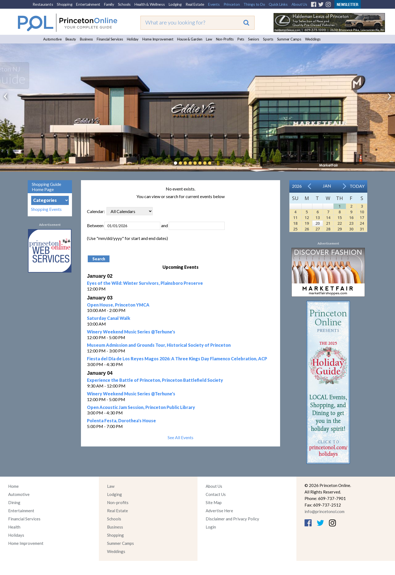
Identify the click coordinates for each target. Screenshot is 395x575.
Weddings (313, 39)
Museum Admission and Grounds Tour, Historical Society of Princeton (159, 345)
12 (307, 217)
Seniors (253, 39)
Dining (14, 502)
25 (295, 229)
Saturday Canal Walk (108, 318)
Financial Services (110, 39)
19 (307, 223)
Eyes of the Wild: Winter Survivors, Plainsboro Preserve (145, 283)
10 (362, 211)
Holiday (133, 39)
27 (317, 229)
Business (86, 39)
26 (307, 229)
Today (357, 186)
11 (295, 217)
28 (328, 229)
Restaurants (43, 4)
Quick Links (278, 4)
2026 (297, 186)
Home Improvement (157, 39)
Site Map (214, 502)
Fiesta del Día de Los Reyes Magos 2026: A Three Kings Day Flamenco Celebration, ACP (177, 358)
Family (109, 4)
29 (339, 229)
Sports (268, 39)
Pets (240, 39)
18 (295, 223)
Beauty (70, 39)
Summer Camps (289, 39)
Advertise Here (219, 510)
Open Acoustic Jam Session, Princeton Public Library (141, 407)
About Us (299, 4)
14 (328, 217)
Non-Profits (225, 39)
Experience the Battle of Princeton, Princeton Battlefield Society (155, 380)
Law (209, 39)
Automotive (52, 39)
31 (362, 229)
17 (362, 217)
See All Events (180, 437)
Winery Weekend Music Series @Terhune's (131, 331)
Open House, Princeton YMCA (118, 304)
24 (362, 223)
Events (214, 4)
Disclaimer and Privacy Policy (232, 518)
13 (317, 217)
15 (339, 217)
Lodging (175, 4)
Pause (217, 163)
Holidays (16, 535)
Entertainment (88, 4)
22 (339, 223)
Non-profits (117, 502)
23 (351, 223)
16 (351, 217)
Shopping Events (46, 209)
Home (13, 486)
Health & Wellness (149, 4)
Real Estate (195, 4)
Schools (124, 4)
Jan (327, 185)
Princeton (232, 4)
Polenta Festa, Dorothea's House (121, 420)
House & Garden (189, 39)
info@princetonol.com (324, 511)
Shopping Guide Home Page (46, 187)
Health (14, 526)
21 (328, 223)
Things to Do (254, 4)
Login (211, 526)
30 (351, 229)
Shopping (64, 4)
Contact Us (216, 494)
